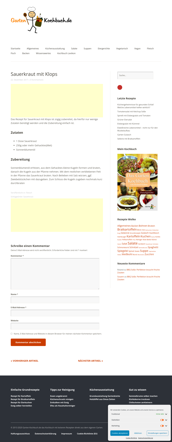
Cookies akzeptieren (120, 433)
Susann (120, 276)
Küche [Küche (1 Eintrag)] (153, 237)
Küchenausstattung (55, 48)
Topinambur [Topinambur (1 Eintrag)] (152, 251)
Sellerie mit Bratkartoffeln (128, 138)
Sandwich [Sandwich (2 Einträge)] (141, 244)
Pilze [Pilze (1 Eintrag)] (134, 240)
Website (14, 320)
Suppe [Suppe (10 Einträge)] (144, 251)
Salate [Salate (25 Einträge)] (133, 243)
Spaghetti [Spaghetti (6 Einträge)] (153, 247)
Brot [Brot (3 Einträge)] (139, 230)
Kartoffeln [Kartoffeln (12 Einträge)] (133, 236)
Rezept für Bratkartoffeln (23, 399)
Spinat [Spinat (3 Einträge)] (131, 251)
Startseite (15, 48)
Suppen (87, 48)
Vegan (137, 48)
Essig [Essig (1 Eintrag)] (118, 233)
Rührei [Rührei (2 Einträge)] (154, 239)
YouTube (119, 87)
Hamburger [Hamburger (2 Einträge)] (121, 237)
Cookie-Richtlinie (131, 438)
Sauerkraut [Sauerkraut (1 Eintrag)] (149, 244)
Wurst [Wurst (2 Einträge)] (135, 254)
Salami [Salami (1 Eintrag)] (119, 244)
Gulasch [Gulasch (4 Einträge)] (145, 232)
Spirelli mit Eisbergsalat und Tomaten (133, 115)
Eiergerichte (104, 48)
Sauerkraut (28, 196)
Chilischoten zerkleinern (140, 402)
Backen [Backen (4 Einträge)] (134, 225)
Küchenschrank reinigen (61, 399)
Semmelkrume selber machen (143, 396)
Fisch (13, 53)
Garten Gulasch (124, 134)
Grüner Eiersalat (124, 119)
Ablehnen (138, 433)
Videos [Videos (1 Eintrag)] (119, 255)
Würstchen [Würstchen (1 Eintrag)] (141, 255)
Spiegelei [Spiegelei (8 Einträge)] (122, 251)
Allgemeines (33, 48)
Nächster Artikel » (90, 360)
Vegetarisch (122, 48)
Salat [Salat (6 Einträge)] (124, 243)
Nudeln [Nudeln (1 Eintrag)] (119, 240)
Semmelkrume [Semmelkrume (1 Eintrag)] (143, 247)
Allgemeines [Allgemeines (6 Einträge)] (124, 225)
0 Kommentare (36, 79)
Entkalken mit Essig (59, 402)
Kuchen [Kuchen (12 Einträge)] (146, 236)
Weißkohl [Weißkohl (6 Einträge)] (127, 254)
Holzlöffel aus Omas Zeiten (102, 399)
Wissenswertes (43, 53)
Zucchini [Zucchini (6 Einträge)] (149, 254)
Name (14, 294)
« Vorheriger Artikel (24, 360)
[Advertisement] (57, 100)
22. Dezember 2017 (19, 79)
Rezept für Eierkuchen (21, 402)
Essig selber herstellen (21, 405)
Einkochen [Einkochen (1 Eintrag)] (155, 230)
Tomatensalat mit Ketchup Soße (131, 111)
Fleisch (150, 48)
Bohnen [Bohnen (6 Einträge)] (143, 225)
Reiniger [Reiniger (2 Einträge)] (139, 239)
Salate (74, 48)
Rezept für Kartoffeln (21, 396)
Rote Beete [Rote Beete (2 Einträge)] (147, 239)
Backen (26, 53)
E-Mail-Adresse (18, 307)
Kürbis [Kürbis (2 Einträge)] (157, 237)
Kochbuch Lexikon (66, 53)
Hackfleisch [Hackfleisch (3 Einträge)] (154, 233)
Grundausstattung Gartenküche (105, 396)
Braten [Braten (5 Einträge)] (151, 225)
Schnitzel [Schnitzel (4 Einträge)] (133, 247)
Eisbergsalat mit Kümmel (128, 123)
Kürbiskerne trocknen (139, 399)
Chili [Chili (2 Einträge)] (143, 230)
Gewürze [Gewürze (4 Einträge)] (125, 232)
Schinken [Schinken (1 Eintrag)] (155, 244)
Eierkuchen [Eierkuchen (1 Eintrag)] (148, 230)
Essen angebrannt (58, 396)
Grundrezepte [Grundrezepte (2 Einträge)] (135, 233)
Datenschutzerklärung (145, 438)
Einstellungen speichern (157, 433)
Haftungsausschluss (20, 433)
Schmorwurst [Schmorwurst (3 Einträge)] (123, 247)
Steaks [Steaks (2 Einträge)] (137, 251)
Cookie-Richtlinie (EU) (87, 433)
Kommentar (17, 256)
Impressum (66, 433)
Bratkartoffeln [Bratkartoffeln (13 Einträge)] (127, 229)
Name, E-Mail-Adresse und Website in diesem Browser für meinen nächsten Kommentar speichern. (58, 333)
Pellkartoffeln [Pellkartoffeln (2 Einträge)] (127, 239)
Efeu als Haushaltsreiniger (62, 405)
